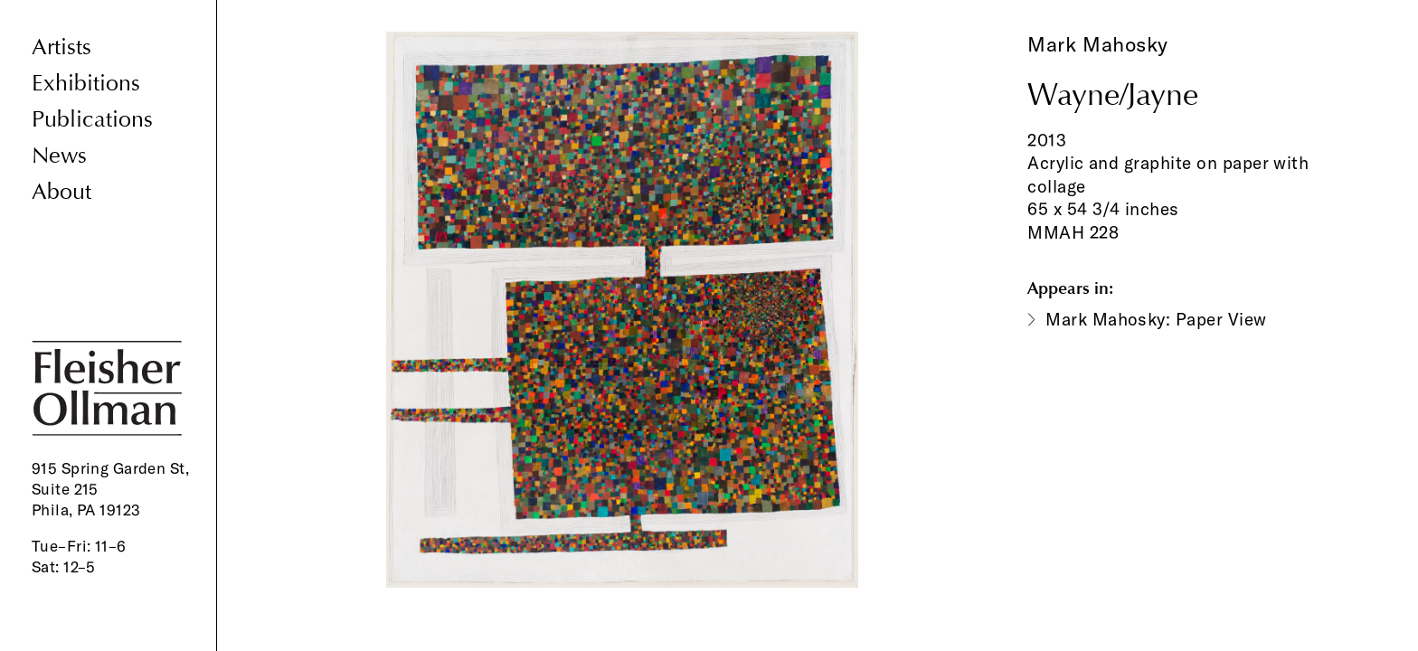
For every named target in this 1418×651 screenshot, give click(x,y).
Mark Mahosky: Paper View (1155, 319)
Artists (61, 47)
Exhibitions (86, 84)
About (61, 192)
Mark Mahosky (1097, 44)
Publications (92, 120)
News (59, 156)
